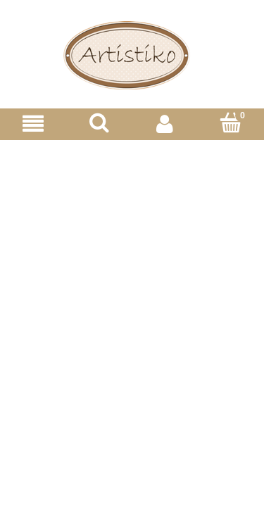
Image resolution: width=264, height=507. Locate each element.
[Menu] (33, 123)
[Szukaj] (99, 122)
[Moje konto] (165, 123)
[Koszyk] (231, 122)
